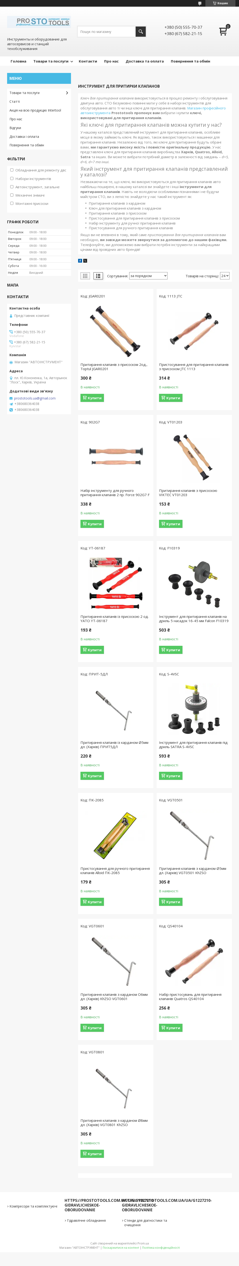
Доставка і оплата (24, 136)
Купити (95, 397)
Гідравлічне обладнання (86, 1220)
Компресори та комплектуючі (33, 1206)
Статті (14, 101)
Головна (18, 61)
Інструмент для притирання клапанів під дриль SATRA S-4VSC (193, 744)
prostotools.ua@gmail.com (35, 398)
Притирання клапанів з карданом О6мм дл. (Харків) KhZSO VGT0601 (114, 996)
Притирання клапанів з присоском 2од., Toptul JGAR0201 (113, 366)
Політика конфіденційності (161, 1248)
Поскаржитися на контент (121, 1248)
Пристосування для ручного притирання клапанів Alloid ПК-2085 (115, 870)
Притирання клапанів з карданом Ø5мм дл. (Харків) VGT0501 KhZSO (192, 870)
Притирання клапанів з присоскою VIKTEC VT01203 (188, 492)
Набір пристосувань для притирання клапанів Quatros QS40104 (190, 996)
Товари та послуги (50, 61)
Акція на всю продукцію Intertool (35, 110)
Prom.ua (143, 1243)
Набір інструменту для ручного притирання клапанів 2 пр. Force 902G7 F (115, 492)
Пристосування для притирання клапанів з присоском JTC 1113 (194, 366)
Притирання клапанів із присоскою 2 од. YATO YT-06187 (114, 618)
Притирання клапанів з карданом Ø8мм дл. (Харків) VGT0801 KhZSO (114, 1122)
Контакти (88, 61)
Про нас (111, 61)
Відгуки (15, 128)
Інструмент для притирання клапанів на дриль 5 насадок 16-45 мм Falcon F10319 (194, 618)
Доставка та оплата (145, 61)
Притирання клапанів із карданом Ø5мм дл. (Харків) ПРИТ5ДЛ (114, 744)
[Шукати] (141, 32)
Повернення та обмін (190, 61)
